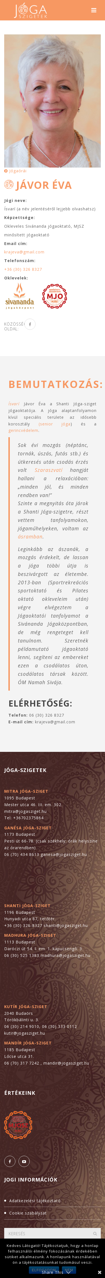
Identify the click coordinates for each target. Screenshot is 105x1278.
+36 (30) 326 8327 (23, 269)
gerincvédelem (23, 430)
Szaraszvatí (48, 470)
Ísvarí (14, 403)
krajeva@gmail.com (24, 252)
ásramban (30, 536)
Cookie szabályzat (28, 1213)
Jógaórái (15, 170)
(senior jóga (55, 424)
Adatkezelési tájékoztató (35, 1200)
